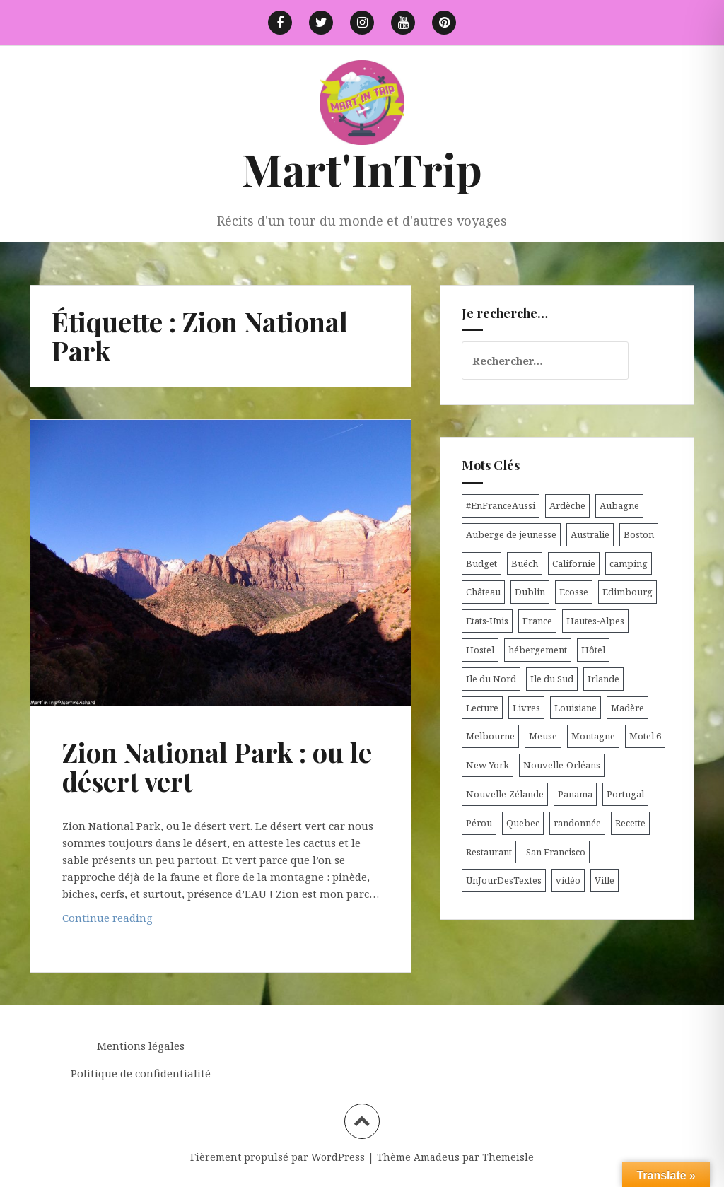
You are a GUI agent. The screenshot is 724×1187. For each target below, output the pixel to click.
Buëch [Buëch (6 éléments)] (524, 563)
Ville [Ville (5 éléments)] (604, 880)
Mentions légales (141, 1046)
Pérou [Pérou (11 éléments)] (479, 823)
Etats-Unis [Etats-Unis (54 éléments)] (487, 620)
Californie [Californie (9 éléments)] (573, 563)
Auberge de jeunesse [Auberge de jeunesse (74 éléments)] (511, 534)
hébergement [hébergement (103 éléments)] (537, 649)
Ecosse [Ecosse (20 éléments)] (573, 591)
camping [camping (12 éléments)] (628, 563)
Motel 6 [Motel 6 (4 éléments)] (645, 736)
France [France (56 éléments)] (537, 620)
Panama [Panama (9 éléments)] (575, 794)
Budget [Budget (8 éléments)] (481, 563)
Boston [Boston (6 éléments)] (639, 534)
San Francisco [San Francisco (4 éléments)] (555, 852)
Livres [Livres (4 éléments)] (526, 707)
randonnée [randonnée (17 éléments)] (577, 823)
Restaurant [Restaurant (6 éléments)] (489, 852)
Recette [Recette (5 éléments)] (630, 823)
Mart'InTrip (362, 168)
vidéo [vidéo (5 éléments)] (568, 880)
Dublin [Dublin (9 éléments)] (530, 591)
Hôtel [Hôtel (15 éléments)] (593, 649)
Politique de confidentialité (141, 1073)
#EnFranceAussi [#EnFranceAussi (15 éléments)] (500, 505)
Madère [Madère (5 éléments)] (627, 707)
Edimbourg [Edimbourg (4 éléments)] (627, 591)
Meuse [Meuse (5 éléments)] (543, 736)
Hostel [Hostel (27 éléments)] (480, 649)
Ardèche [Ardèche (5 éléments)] (567, 505)
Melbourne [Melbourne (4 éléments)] (490, 736)
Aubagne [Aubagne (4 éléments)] (619, 505)
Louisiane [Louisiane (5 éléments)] (575, 707)
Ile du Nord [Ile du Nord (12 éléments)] (491, 678)
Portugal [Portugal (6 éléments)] (625, 794)
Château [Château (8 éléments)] (483, 591)
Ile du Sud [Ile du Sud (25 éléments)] (551, 678)
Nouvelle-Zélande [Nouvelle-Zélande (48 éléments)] (505, 794)
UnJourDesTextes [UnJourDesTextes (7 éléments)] (504, 880)
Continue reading (129, 920)
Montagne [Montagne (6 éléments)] (593, 736)
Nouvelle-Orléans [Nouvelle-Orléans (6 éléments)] (561, 765)
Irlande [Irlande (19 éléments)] (603, 678)
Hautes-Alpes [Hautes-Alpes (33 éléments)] (595, 620)
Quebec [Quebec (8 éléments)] (522, 823)
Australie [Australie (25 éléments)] (590, 534)
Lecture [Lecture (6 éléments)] (482, 707)
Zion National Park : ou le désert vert (217, 767)
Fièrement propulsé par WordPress (277, 1157)
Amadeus (437, 1157)
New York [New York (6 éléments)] (487, 765)
